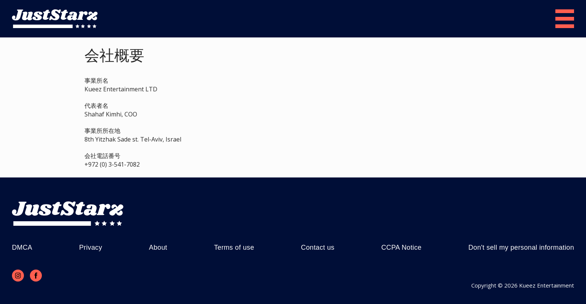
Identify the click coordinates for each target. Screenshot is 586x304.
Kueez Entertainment (546, 285)
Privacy (90, 247)
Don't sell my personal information (521, 247)
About (158, 247)
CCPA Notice (401, 247)
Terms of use (234, 247)
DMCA (22, 247)
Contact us (317, 247)
